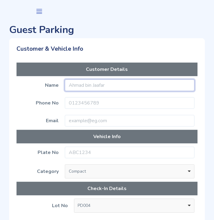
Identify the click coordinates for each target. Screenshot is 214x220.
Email (52, 120)
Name (52, 85)
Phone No (47, 103)
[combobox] (129, 171)
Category (48, 171)
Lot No (60, 205)
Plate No (48, 152)
